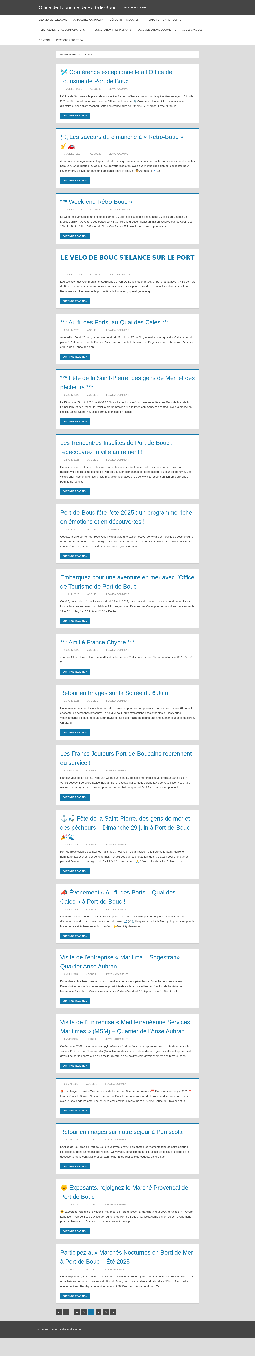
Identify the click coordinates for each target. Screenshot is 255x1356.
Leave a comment (120, 88)
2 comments (114, 529)
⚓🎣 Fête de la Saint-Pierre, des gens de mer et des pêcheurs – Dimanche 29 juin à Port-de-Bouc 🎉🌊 (121, 827)
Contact (44, 40)
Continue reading (74, 115)
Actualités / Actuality (88, 19)
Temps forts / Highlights (166, 19)
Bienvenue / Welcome (53, 19)
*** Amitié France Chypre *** (101, 642)
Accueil (95, 88)
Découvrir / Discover (126, 19)
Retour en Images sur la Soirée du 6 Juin (119, 692)
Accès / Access (194, 29)
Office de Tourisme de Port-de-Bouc (80, 7)
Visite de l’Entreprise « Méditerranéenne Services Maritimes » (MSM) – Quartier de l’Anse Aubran (121, 1031)
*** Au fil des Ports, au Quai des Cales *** (120, 322)
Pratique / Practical (72, 40)
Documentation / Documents (156, 29)
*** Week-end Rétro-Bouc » (99, 201)
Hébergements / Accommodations (63, 29)
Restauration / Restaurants (112, 29)
